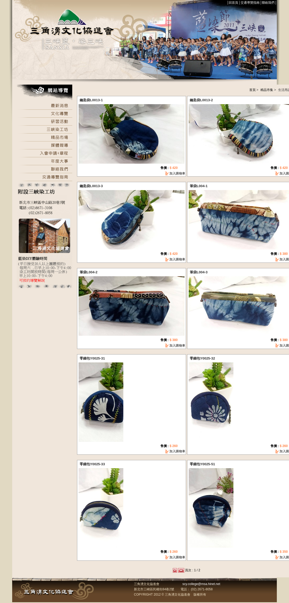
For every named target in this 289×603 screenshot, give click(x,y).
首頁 (252, 90)
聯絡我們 (268, 2)
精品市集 (266, 90)
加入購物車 (177, 173)
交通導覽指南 (250, 2)
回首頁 (233, 2)
